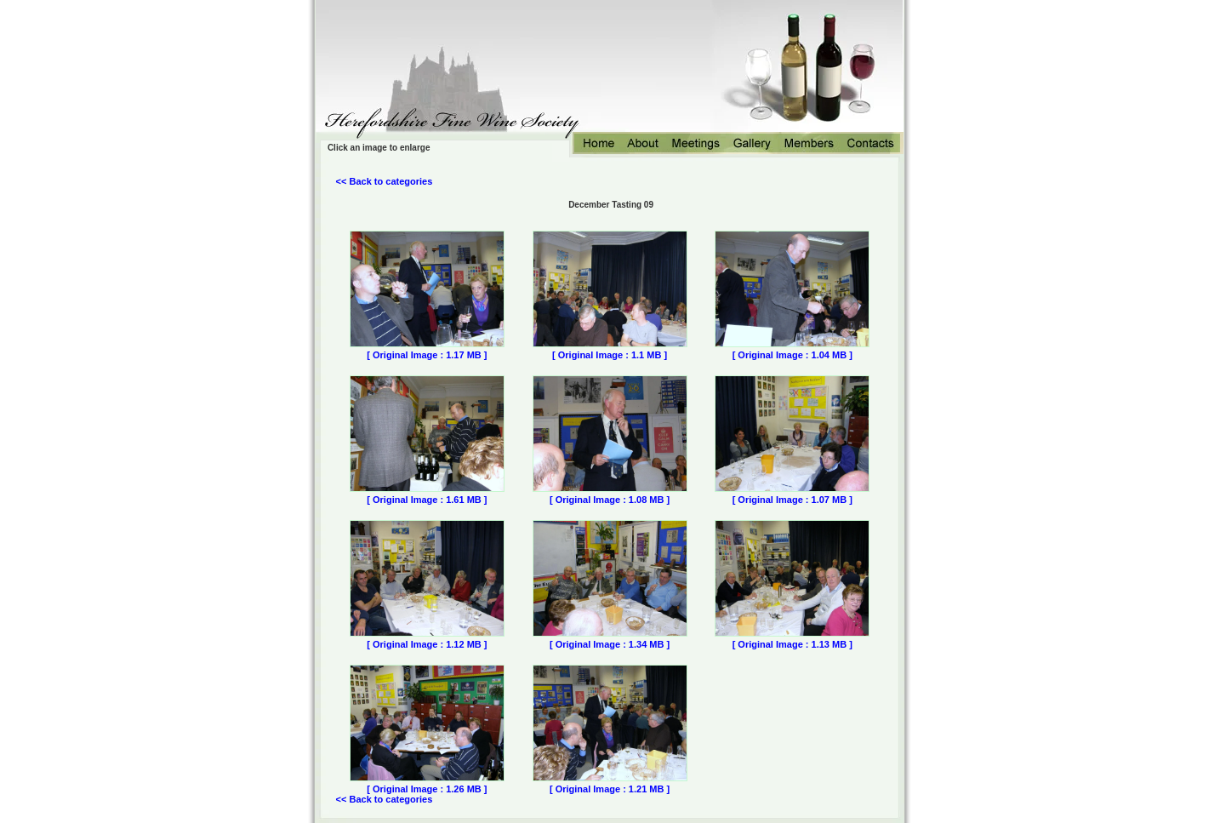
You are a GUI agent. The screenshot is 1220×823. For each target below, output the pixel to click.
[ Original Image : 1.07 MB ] (792, 499)
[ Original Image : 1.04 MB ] (792, 355)
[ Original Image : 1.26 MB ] (427, 789)
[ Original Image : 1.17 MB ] (427, 355)
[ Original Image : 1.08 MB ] (610, 499)
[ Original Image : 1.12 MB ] (427, 644)
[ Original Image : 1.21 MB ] (610, 789)
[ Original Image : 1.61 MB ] (427, 499)
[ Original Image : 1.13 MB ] (792, 644)
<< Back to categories (384, 181)
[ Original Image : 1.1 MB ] (609, 355)
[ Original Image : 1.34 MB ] (610, 644)
